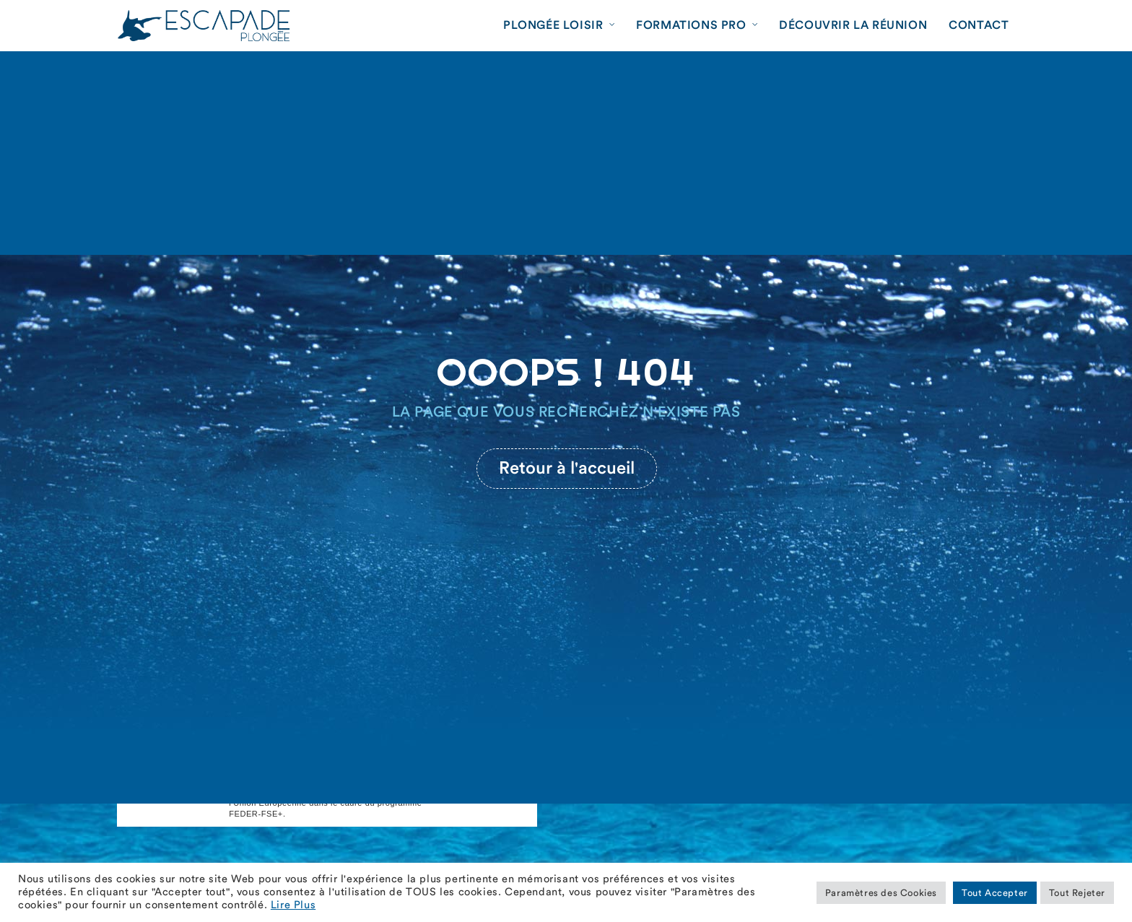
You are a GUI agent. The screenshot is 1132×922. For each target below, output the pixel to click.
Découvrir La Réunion (853, 25)
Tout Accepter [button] (995, 892)
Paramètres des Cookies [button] (881, 892)
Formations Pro (691, 25)
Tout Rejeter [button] (1077, 892)
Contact (979, 25)
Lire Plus (293, 905)
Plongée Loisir (553, 25)
